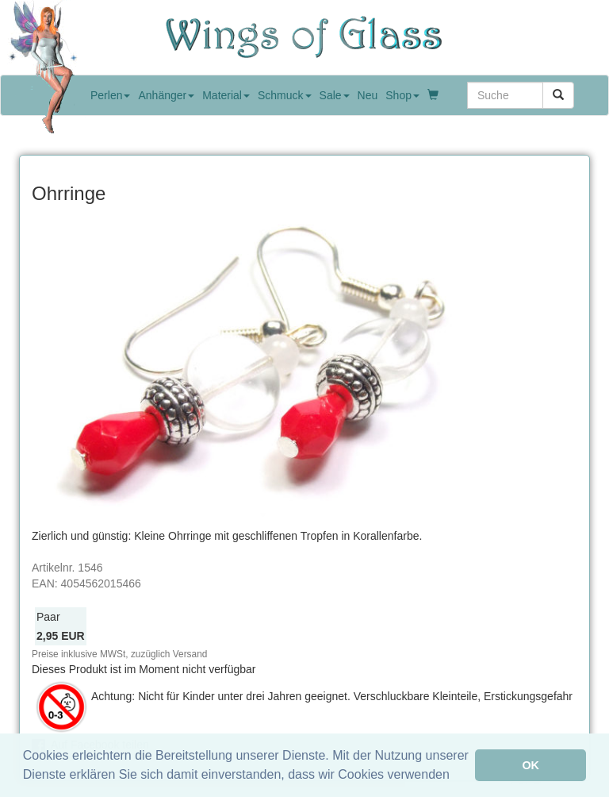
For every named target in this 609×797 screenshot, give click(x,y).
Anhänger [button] (166, 95)
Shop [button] (402, 95)
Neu (368, 95)
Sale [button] (335, 95)
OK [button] (530, 765)
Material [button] (226, 95)
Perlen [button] (110, 95)
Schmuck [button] (285, 95)
